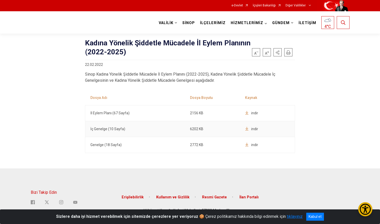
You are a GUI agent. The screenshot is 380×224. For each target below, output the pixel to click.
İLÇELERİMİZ (213, 23)
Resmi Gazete (214, 197)
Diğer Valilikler (296, 5)
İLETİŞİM (307, 23)
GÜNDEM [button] (281, 23)
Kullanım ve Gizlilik (172, 197)
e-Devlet (237, 5)
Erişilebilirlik (133, 197)
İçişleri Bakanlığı (264, 5)
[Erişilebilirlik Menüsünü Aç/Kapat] (365, 209)
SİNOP (188, 23)
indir (251, 113)
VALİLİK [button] (166, 23)
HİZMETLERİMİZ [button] (247, 23)
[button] (277, 52)
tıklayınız (295, 216)
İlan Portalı (249, 197)
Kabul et (315, 217)
